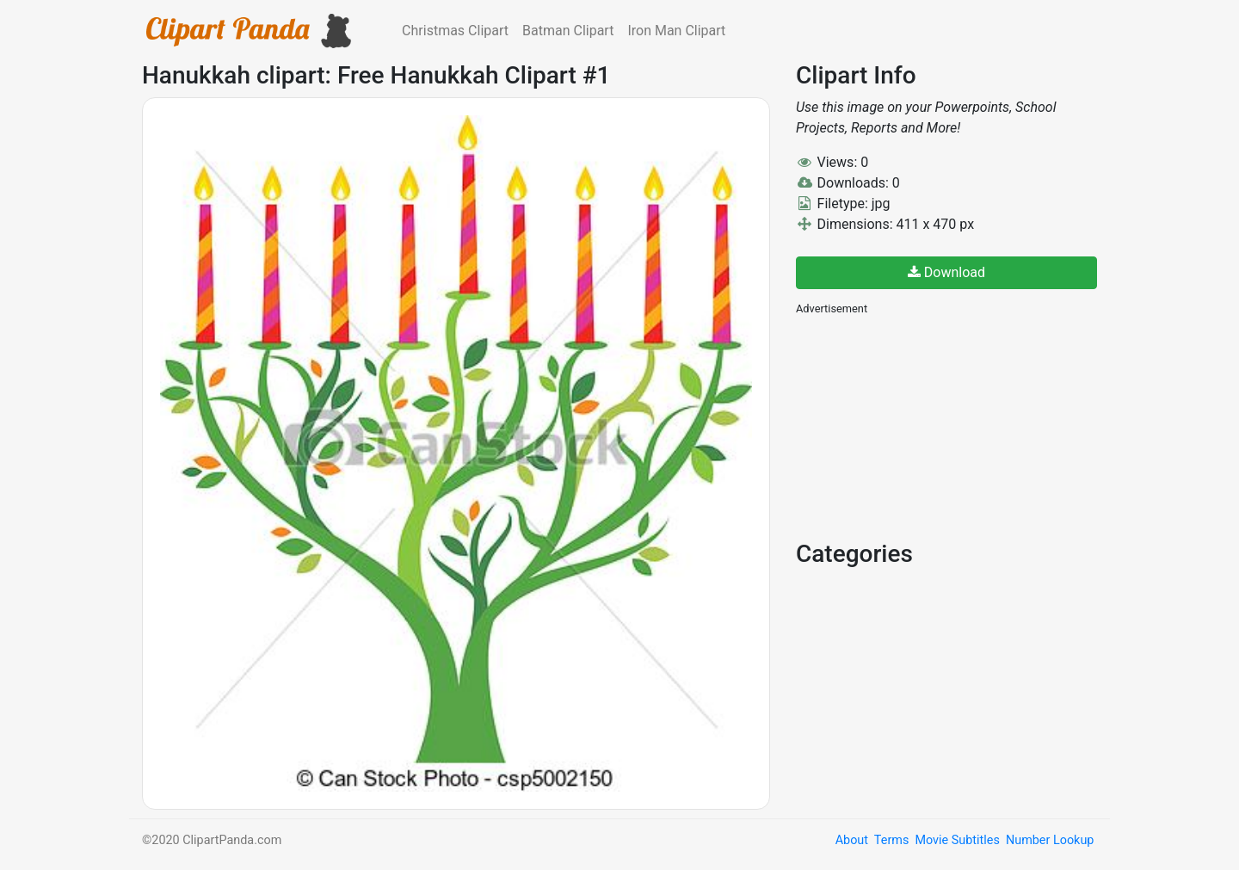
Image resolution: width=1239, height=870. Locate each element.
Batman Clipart (567, 30)
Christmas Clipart (455, 30)
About (851, 840)
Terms (891, 840)
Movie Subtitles (957, 840)
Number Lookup (1050, 840)
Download (946, 272)
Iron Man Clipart (676, 30)
